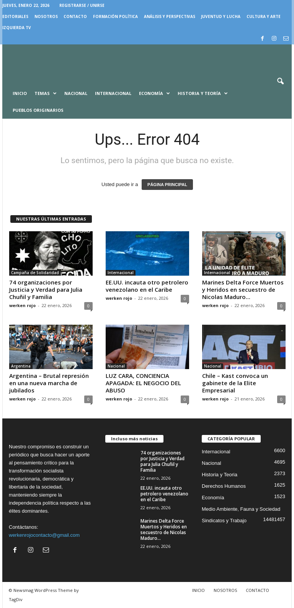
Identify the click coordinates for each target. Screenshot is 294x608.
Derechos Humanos (224, 486)
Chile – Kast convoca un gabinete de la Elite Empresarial (235, 383)
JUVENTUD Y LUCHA (220, 16)
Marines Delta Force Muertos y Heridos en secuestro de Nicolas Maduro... (243, 289)
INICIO (198, 590)
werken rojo (22, 305)
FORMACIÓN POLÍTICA (115, 16)
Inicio (20, 93)
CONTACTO (75, 16)
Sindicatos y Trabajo (224, 520)
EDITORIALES (15, 16)
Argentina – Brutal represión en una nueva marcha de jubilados (49, 383)
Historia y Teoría (203, 93)
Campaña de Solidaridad (35, 272)
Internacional (113, 93)
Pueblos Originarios (38, 110)
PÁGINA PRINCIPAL (167, 184)
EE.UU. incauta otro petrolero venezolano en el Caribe (147, 285)
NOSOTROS (46, 16)
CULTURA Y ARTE (264, 16)
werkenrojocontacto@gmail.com (44, 535)
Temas (45, 93)
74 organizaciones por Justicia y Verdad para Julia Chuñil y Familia (45, 289)
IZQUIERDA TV (16, 27)
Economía (154, 93)
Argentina (21, 366)
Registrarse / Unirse (82, 5)
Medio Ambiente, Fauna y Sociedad (241, 509)
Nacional (75, 93)
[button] (280, 81)
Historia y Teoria (219, 474)
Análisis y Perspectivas (169, 16)
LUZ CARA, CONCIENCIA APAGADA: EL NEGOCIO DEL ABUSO (143, 383)
